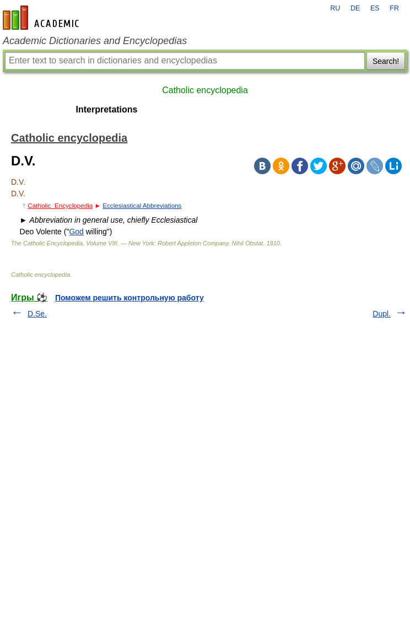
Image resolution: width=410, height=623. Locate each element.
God (76, 231)
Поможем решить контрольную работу (129, 297)
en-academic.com (42, 18)
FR (394, 8)
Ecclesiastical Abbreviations (141, 205)
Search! (386, 61)
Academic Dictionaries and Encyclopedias (95, 40)
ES (375, 8)
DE (355, 8)
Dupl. (382, 313)
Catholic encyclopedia (205, 90)
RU (335, 8)
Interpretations (106, 109)
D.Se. (37, 313)
